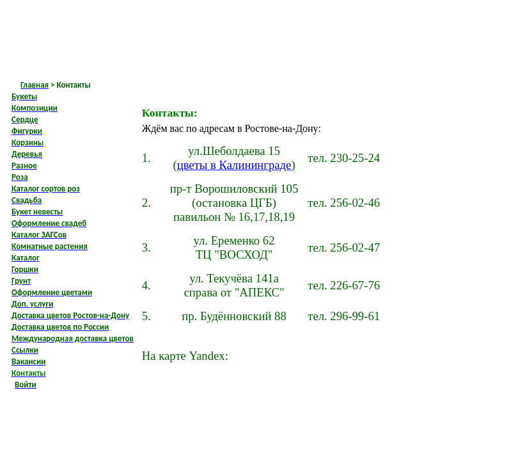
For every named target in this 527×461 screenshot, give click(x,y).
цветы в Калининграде (234, 165)
